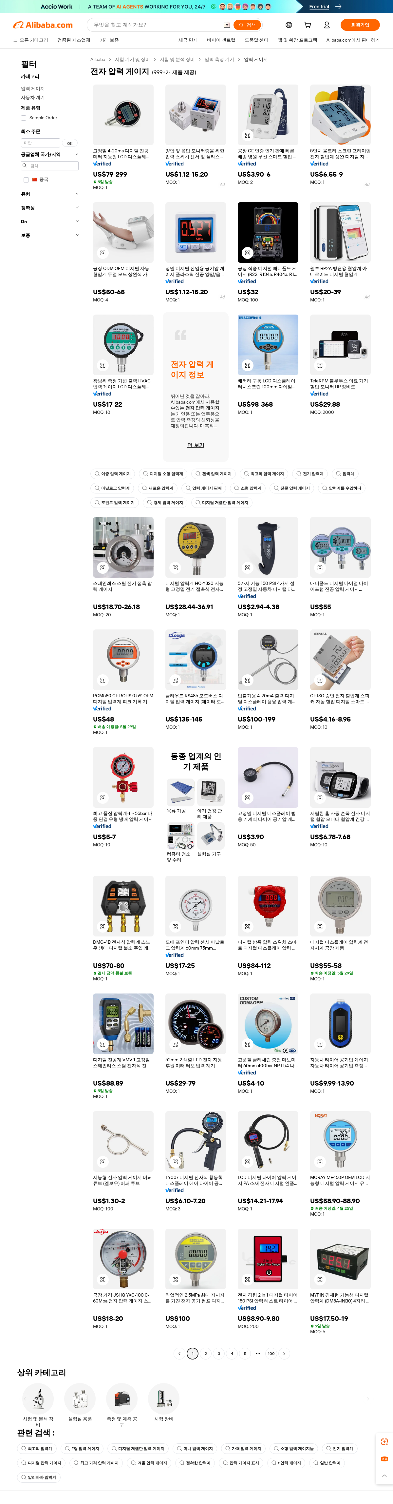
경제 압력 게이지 (165, 502)
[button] (227, 25)
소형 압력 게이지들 (294, 1448)
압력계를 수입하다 (341, 488)
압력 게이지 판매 (204, 488)
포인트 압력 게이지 (115, 502)
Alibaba (97, 59)
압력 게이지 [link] (256, 59)
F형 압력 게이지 (82, 1448)
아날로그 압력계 (112, 488)
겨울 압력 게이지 (149, 1463)
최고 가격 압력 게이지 (96, 1463)
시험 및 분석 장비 (177, 59)
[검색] (247, 25)
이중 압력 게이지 (113, 473)
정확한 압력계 (195, 1463)
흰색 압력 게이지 (214, 473)
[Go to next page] (284, 1353)
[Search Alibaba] (156, 25)
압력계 (345, 473)
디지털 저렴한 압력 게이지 (222, 502)
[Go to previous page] (179, 1353)
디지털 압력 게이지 (41, 1463)
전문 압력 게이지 (292, 488)
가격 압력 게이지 (243, 1448)
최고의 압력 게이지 (264, 473)
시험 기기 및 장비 (132, 59)
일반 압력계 (327, 1463)
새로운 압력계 (157, 488)
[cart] (309, 26)
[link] (384, 1441)
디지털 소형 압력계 (163, 473)
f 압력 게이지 (286, 1463)
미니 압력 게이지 (195, 1448)
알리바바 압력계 (38, 1477)
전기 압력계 (310, 473)
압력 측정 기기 (219, 59)
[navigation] (50, 707)
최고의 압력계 (36, 1448)
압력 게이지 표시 (241, 1463)
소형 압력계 (247, 488)
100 (271, 1353)
